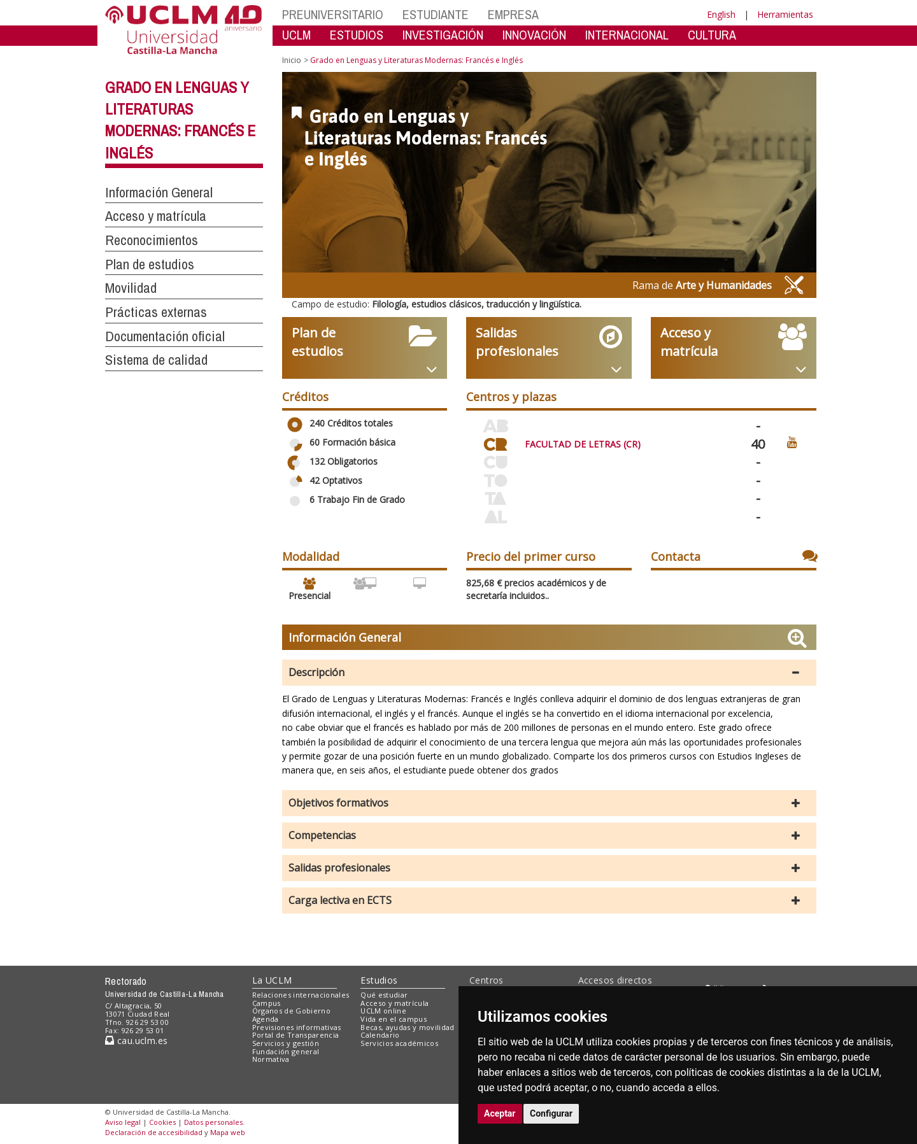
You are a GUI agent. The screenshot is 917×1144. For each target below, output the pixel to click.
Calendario (379, 1035)
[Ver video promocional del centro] (792, 441)
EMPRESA (513, 14)
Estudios (378, 980)
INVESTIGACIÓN (442, 34)
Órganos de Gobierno (291, 1010)
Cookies (162, 1122)
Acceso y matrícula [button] (155, 215)
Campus (266, 1003)
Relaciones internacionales (301, 994)
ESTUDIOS (356, 34)
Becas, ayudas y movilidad (407, 1027)
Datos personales (213, 1122)
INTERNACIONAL (627, 34)
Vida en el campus (393, 1019)
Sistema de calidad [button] (156, 359)
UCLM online (383, 1010)
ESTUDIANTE (435, 14)
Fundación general (286, 1051)
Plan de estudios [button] (149, 264)
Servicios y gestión (285, 1043)
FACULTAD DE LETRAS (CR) (583, 444)
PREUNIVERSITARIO (332, 14)
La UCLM (272, 980)
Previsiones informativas (296, 1027)
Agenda (265, 1019)
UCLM (296, 34)
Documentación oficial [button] (165, 336)
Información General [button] (159, 192)
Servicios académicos (399, 1043)
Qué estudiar (384, 994)
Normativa (271, 1059)
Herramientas (785, 14)
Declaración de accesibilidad (154, 1132)
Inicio (291, 60)
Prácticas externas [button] (156, 311)
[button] (549, 673)
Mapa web (227, 1132)
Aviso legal (123, 1122)
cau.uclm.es (136, 1041)
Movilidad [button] (131, 287)
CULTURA (712, 34)
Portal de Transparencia (295, 1035)
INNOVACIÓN (534, 34)
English (721, 14)
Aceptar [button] (500, 1113)
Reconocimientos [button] (151, 240)
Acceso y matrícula (394, 1003)
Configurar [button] (551, 1113)
